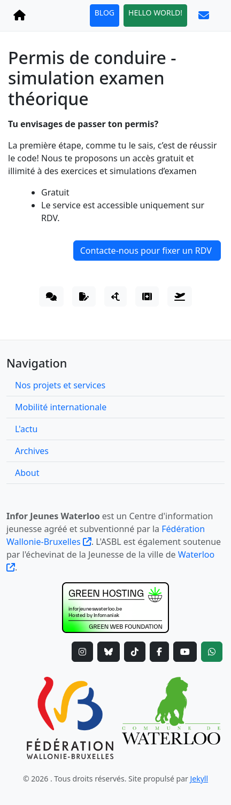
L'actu (26, 429)
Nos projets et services (60, 385)
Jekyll (199, 778)
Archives (32, 451)
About (27, 473)
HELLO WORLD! (155, 12)
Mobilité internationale (60, 407)
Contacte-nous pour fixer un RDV (147, 250)
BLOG (104, 12)
